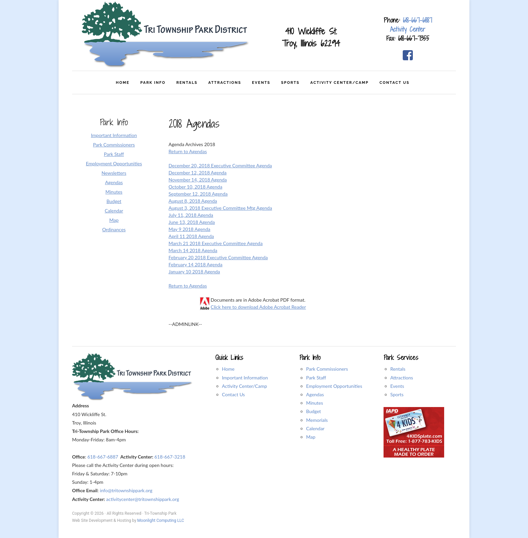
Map (311, 437)
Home (228, 369)
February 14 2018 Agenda (196, 264)
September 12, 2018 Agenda (198, 194)
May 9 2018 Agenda (189, 229)
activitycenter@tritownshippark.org (142, 499)
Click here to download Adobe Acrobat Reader (258, 307)
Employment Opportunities (334, 386)
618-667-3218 (169, 457)
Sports (396, 394)
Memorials (317, 420)
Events (397, 386)
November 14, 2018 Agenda (198, 179)
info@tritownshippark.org (126, 490)
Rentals (397, 369)
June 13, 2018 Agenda (192, 222)
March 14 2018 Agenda (193, 250)
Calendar (315, 428)
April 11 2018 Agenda (191, 236)
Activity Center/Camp (244, 386)
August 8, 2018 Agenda (193, 201)
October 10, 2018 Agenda (196, 187)
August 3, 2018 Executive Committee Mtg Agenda (220, 208)
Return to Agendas (188, 151)
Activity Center (407, 29)
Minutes (314, 403)
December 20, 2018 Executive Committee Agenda (220, 165)
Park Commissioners (327, 369)
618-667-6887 (417, 20)
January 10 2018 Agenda (194, 271)
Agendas (315, 394)
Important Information (245, 377)
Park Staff (316, 377)
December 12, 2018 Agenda (198, 172)
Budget (313, 411)
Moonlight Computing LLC (160, 520)
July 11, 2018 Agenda (191, 215)
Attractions (401, 377)
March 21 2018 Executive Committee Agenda (216, 243)
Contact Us (233, 394)
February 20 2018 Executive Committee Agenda (218, 257)
